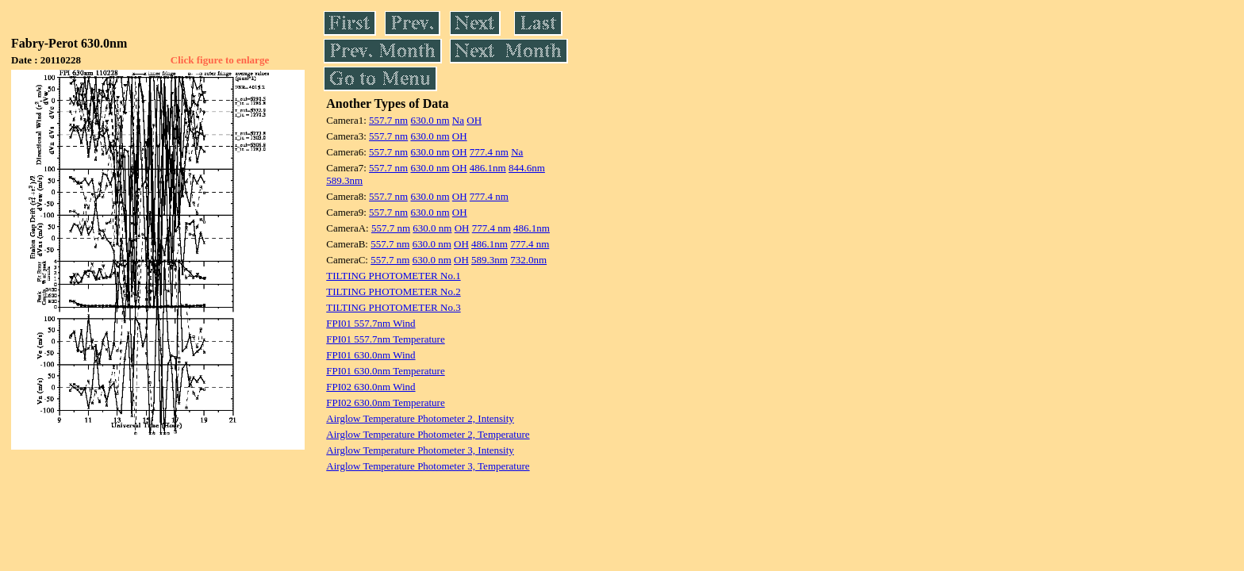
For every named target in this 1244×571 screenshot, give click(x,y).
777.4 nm (489, 152)
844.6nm (527, 168)
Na (458, 120)
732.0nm (528, 260)
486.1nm (488, 168)
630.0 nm (429, 120)
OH (474, 120)
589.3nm (344, 180)
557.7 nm (388, 120)
